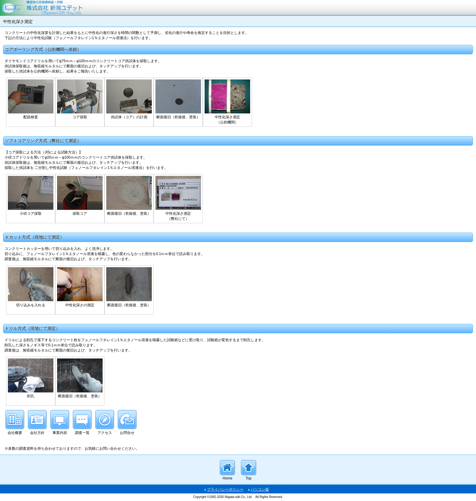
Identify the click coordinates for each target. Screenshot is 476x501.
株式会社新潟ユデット (238, 8)
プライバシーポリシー (225, 489)
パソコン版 (260, 489)
